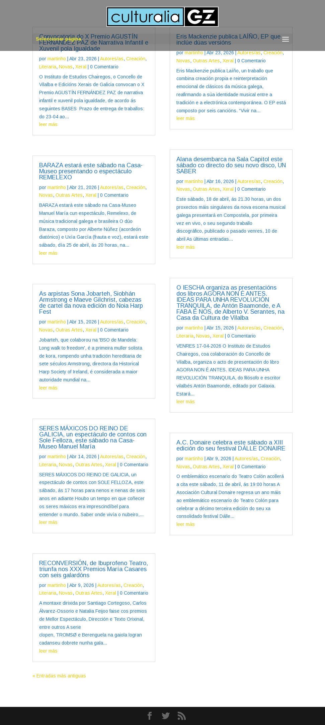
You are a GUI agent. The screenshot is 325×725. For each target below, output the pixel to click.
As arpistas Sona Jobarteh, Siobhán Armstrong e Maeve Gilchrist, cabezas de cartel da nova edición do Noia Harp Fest (91, 302)
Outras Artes (69, 195)
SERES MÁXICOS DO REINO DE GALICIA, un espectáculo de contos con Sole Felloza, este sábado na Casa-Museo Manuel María (93, 437)
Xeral (80, 66)
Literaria (47, 66)
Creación (135, 58)
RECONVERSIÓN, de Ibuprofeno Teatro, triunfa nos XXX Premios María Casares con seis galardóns (93, 569)
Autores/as (112, 58)
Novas (66, 66)
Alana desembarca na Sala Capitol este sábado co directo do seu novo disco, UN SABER (231, 165)
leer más (48, 124)
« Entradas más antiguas (59, 675)
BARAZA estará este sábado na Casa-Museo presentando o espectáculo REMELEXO (91, 171)
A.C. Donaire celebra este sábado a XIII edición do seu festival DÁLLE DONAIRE (231, 445)
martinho (57, 58)
